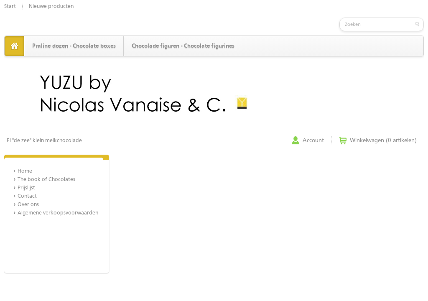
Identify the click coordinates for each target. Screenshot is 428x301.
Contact (27, 196)
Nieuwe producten (51, 6)
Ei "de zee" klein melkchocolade (44, 140)
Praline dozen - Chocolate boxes (74, 46)
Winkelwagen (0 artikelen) (383, 140)
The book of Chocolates (46, 179)
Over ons (28, 204)
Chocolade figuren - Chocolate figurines (183, 46)
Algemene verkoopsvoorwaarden (58, 213)
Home (25, 171)
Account (313, 140)
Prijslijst (26, 188)
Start (10, 6)
